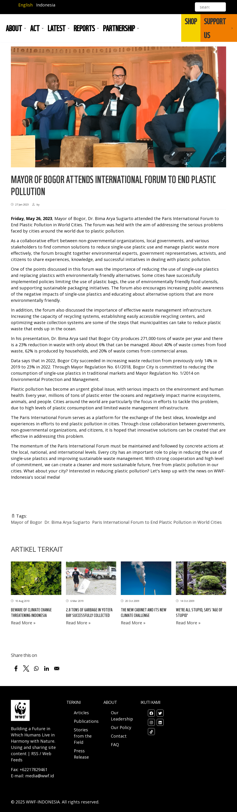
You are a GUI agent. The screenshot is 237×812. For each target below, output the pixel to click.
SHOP (191, 21)
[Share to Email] (57, 668)
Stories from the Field (83, 736)
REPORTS (84, 28)
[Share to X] (26, 668)
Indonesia (45, 5)
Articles (81, 712)
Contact (119, 736)
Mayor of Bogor (26, 522)
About (14, 28)
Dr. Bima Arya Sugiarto (67, 522)
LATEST (56, 28)
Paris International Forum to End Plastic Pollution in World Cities (157, 522)
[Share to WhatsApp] (36, 668)
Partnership (119, 28)
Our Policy (121, 727)
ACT (35, 28)
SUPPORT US (215, 28)
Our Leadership (122, 716)
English (25, 5)
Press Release (81, 754)
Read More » (23, 622)
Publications (86, 721)
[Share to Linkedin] (46, 668)
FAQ (115, 744)
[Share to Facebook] (16, 668)
